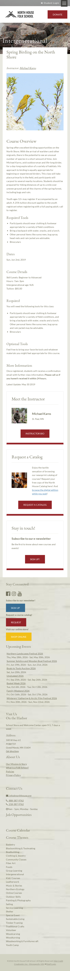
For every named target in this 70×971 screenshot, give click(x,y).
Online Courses (14, 892)
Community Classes (16, 859)
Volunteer (11, 930)
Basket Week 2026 (16, 683)
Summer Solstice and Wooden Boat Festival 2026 (32, 661)
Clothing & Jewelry (16, 855)
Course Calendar (18, 830)
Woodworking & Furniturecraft (22, 941)
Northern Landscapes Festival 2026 (25, 653)
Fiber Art (10, 863)
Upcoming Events (18, 646)
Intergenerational (15, 874)
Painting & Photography (18, 900)
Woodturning (13, 937)
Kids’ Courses (13, 878)
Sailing (9, 904)
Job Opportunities (19, 814)
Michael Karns (28, 68)
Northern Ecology (15, 889)
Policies (10, 771)
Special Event (13, 915)
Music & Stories (14, 885)
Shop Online (18, 636)
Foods (9, 867)
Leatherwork (12, 881)
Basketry (10, 844)
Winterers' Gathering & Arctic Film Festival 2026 (32, 698)
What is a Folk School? (17, 767)
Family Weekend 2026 (18, 690)
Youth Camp (12, 945)
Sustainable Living (15, 919)
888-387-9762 (15, 800)
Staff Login (50, 964)
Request (16, 622)
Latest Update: (20, 384)
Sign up (15, 607)
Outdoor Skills (13, 896)
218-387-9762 (15, 804)
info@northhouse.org (18, 795)
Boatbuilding (12, 852)
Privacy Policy (13, 775)
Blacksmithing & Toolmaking (20, 848)
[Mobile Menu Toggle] (64, 3)
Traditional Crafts (15, 926)
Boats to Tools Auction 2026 (21, 668)
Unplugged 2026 (15, 675)
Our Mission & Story (16, 764)
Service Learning (14, 907)
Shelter (9, 911)
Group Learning (14, 870)
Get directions (12, 751)
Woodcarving (13, 933)
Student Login (49, 3)
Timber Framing (14, 922)
